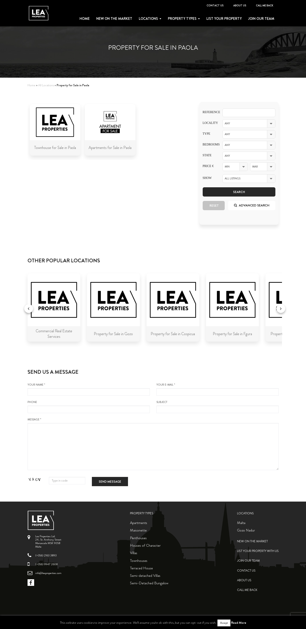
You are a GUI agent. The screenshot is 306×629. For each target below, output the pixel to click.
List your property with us (258, 551)
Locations (148, 19)
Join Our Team (261, 19)
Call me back (264, 5)
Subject (217, 406)
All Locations (46, 85)
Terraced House (141, 568)
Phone (89, 406)
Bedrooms (209, 144)
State (207, 155)
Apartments (138, 522)
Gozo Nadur (246, 530)
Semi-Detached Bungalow (149, 583)
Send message (110, 481)
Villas (133, 552)
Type (206, 133)
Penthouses (138, 538)
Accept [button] (224, 623)
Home (85, 19)
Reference (209, 112)
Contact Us (215, 5)
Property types (182, 19)
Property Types (141, 513)
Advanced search (251, 205)
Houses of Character (145, 545)
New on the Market (114, 19)
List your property (224, 19)
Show (207, 178)
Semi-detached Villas (145, 575)
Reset (214, 205)
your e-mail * (217, 389)
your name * (89, 389)
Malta (241, 522)
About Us (239, 5)
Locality (209, 123)
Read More (238, 622)
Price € (208, 166)
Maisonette (138, 530)
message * (153, 444)
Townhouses (138, 560)
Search (239, 192)
